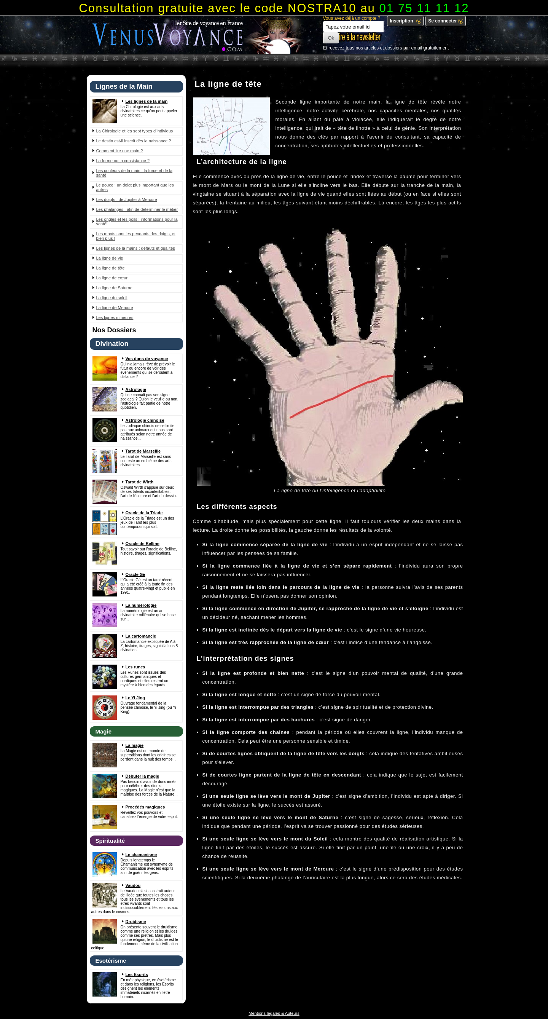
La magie (135, 745)
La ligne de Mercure (114, 307)
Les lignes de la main (147, 101)
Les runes (135, 667)
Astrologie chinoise (145, 420)
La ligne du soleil (111, 297)
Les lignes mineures (115, 317)
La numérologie (141, 605)
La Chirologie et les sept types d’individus (134, 131)
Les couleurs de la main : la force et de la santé (134, 172)
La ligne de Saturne (114, 287)
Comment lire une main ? (119, 150)
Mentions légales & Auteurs (274, 1013)
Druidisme (136, 921)
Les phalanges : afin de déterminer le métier (137, 209)
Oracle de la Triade (144, 512)
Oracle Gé (135, 574)
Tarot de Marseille (143, 451)
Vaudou (133, 885)
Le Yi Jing (135, 697)
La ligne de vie (109, 258)
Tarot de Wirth (140, 482)
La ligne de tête (110, 268)
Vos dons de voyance (147, 358)
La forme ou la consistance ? (123, 160)
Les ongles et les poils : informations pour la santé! (137, 221)
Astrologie (136, 389)
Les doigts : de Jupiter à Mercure (126, 199)
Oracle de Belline (142, 543)
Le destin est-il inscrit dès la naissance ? (133, 141)
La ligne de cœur (112, 278)
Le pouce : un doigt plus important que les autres (135, 187)
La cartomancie (141, 636)
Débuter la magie (142, 776)
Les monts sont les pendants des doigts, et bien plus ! (136, 236)
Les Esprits (137, 974)
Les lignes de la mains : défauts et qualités (135, 248)
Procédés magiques (145, 807)
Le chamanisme (141, 854)
